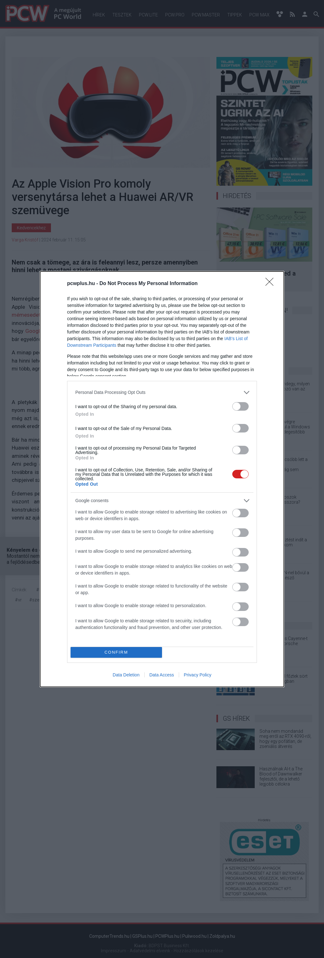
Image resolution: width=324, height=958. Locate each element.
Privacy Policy (197, 674)
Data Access (161, 674)
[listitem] (162, 392)
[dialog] (162, 479)
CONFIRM (116, 652)
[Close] (271, 284)
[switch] (240, 406)
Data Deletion (126, 674)
